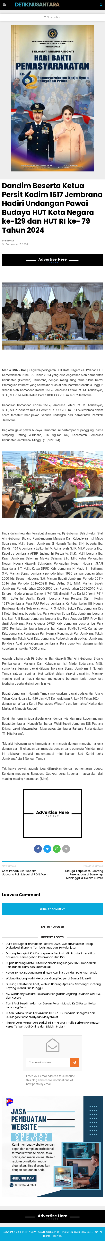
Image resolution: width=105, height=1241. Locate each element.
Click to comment (52, 909)
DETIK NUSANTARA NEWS (44, 4)
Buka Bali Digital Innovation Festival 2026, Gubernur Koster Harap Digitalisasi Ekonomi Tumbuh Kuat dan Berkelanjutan (49, 946)
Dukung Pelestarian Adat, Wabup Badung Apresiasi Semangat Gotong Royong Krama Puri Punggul (53, 986)
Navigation (52, 17)
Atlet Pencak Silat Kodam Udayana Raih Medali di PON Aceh (25, 872)
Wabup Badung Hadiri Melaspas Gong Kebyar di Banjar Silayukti (48, 978)
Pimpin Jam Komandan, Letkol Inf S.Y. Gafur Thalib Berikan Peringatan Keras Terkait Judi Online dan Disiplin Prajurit (53, 1024)
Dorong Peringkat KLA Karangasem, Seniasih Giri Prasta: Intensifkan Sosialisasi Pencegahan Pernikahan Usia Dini (51, 955)
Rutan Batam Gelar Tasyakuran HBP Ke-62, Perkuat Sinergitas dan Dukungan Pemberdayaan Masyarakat (50, 1015)
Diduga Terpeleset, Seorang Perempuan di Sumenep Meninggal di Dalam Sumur (84, 874)
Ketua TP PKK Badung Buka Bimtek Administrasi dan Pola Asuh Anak (51, 973)
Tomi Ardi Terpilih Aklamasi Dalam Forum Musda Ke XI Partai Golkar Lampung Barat (51, 1005)
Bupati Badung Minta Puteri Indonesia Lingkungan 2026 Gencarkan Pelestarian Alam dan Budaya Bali (51, 965)
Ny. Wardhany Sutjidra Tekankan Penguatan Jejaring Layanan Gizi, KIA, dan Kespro (53, 996)
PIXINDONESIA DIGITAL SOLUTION (80, 1232)
